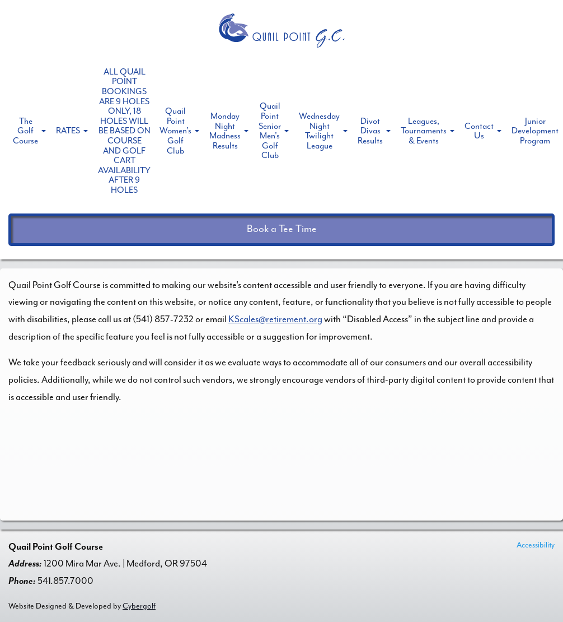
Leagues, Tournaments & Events (424, 130)
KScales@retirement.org (275, 319)
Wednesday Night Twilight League (319, 130)
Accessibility (536, 545)
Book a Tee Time (282, 228)
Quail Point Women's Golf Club (175, 130)
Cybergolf (139, 606)
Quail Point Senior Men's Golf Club (270, 130)
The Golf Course (25, 130)
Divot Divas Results (370, 130)
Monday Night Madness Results (225, 130)
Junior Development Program (535, 130)
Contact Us (479, 131)
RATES (68, 130)
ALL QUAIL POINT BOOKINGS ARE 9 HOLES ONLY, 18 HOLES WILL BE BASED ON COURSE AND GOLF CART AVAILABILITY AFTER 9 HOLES (124, 131)
